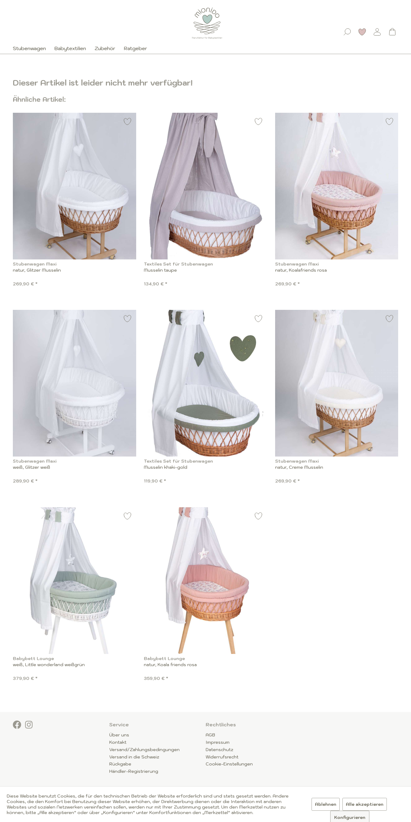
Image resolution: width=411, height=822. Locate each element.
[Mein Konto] (377, 32)
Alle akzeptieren (364, 804)
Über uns (119, 735)
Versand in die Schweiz (134, 757)
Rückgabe (120, 764)
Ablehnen (325, 804)
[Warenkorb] (392, 32)
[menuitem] (347, 30)
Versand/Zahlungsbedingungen (144, 749)
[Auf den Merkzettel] (127, 122)
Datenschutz (219, 749)
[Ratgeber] (135, 48)
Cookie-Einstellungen (229, 764)
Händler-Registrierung (133, 771)
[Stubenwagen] (31, 48)
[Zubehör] (105, 48)
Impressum (218, 742)
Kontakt (117, 742)
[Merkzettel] (362, 32)
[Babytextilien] (70, 48)
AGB (210, 735)
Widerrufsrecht (222, 757)
